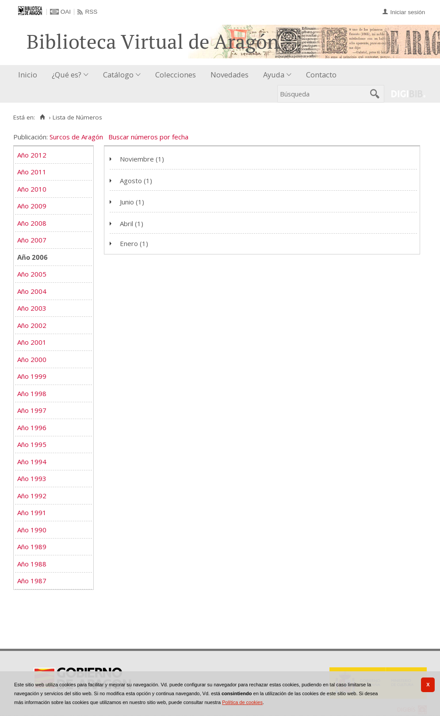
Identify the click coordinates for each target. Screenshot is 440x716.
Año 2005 (31, 273)
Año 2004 (31, 291)
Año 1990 (31, 529)
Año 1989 (31, 546)
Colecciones (175, 74)
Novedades (229, 74)
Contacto (321, 74)
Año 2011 (31, 171)
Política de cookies (242, 702)
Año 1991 (31, 512)
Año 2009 (31, 205)
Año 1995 (31, 444)
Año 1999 (31, 376)
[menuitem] (30, 75)
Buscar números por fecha (148, 136)
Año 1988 (31, 563)
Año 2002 (31, 325)
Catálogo (118, 74)
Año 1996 (31, 427)
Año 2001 (31, 342)
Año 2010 (31, 189)
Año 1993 (31, 478)
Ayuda (273, 74)
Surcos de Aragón (76, 136)
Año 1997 (31, 410)
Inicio (27, 74)
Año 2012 (31, 154)
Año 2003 (31, 308)
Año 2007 (31, 239)
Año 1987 (31, 580)
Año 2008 (31, 223)
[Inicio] (42, 117)
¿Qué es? (66, 74)
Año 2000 (31, 359)
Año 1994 (31, 461)
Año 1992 (31, 495)
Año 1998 (31, 393)
